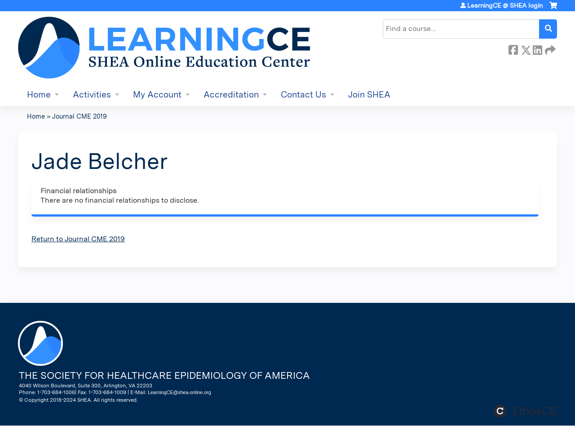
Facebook (513, 48)
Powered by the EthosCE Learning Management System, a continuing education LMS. (525, 410)
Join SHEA (369, 94)
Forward (549, 48)
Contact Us (303, 94)
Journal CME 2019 (79, 116)
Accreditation (231, 94)
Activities (92, 94)
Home (39, 94)
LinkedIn (537, 48)
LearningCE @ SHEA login (505, 5)
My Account (157, 94)
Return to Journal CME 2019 (78, 239)
